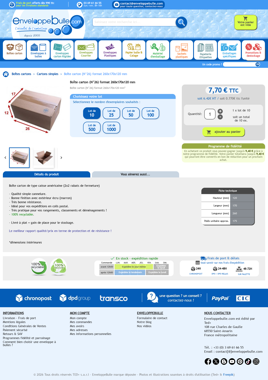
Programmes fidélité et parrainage (26, 338)
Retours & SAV (12, 334)
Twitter (216, 361)
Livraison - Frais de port (19, 318)
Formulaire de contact (152, 318)
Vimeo (248, 361)
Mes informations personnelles (90, 334)
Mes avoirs (77, 326)
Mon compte (78, 318)
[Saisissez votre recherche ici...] (136, 22)
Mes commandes (81, 322)
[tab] (46, 180)
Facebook (208, 361)
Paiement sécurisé (15, 330)
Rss (224, 361)
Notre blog (144, 322)
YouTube (232, 361)
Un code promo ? (212, 64)
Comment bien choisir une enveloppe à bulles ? (29, 343)
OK (257, 64)
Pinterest (240, 361)
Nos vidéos (144, 326)
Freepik (228, 374)
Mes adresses (79, 330)
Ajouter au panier (223, 132)
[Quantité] (210, 114)
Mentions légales (14, 322)
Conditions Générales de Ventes (24, 326)
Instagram (256, 361)
